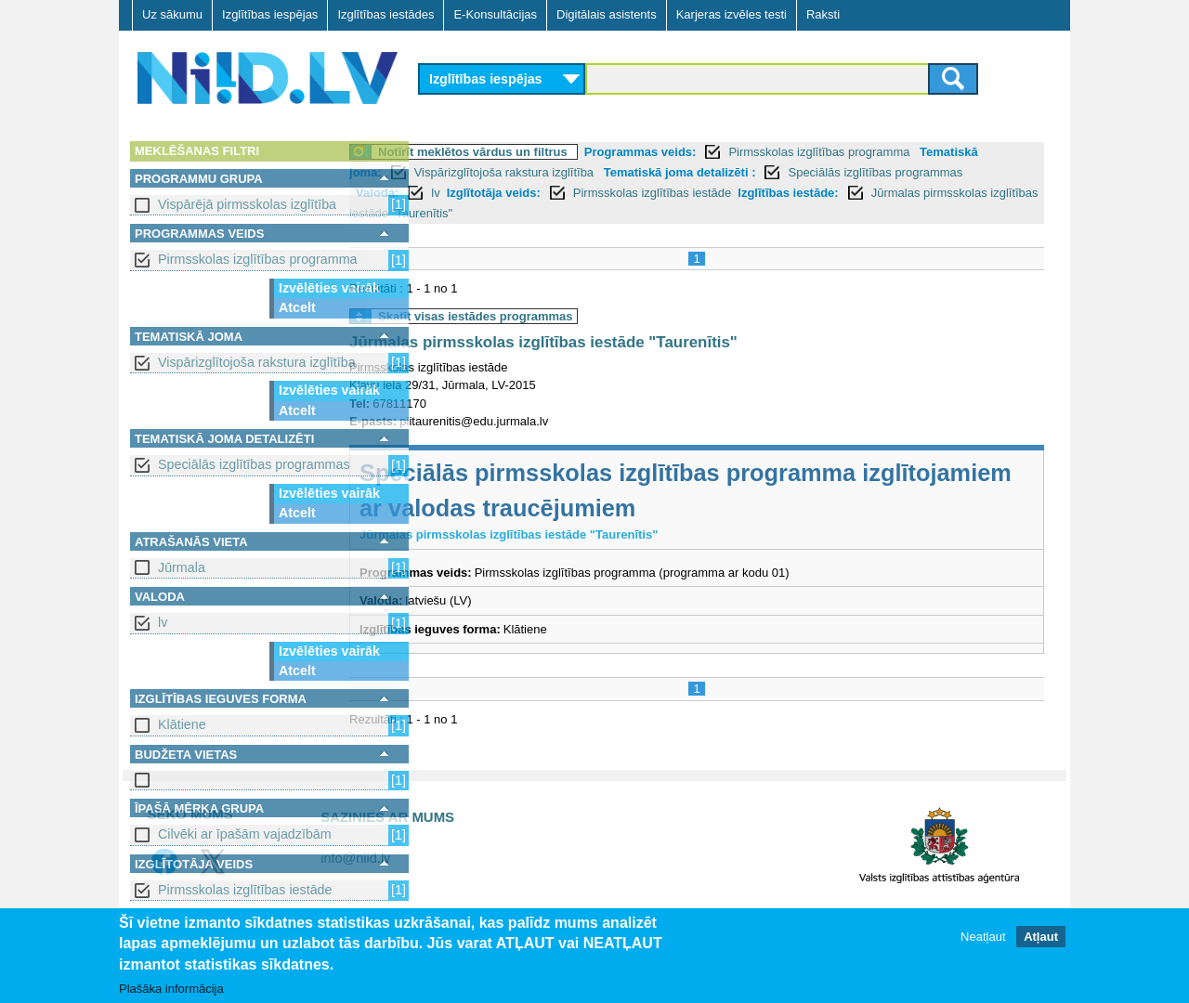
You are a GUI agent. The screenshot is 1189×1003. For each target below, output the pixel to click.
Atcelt (297, 307)
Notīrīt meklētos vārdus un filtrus (547, 152)
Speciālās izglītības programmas (254, 464)
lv (162, 622)
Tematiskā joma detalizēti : (822, 172)
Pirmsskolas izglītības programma (258, 259)
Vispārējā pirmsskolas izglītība (247, 204)
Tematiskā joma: (477, 172)
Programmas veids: (715, 152)
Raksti (823, 14)
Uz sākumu (172, 14)
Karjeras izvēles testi (731, 14)
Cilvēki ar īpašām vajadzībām (245, 834)
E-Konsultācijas (495, 14)
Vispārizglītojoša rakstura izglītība (257, 362)
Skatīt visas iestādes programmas (549, 316)
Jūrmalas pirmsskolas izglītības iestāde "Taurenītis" (639, 213)
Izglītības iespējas (270, 14)
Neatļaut (982, 937)
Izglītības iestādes (385, 14)
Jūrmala (181, 567)
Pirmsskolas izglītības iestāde (245, 889)
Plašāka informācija (171, 989)
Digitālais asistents (606, 14)
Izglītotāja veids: (639, 193)
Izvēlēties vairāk (329, 287)
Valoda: (523, 193)
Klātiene (182, 724)
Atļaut (1041, 937)
